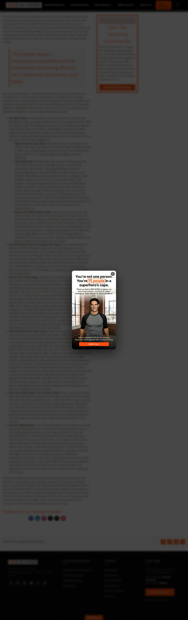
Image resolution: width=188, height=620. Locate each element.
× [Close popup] (112, 274)
